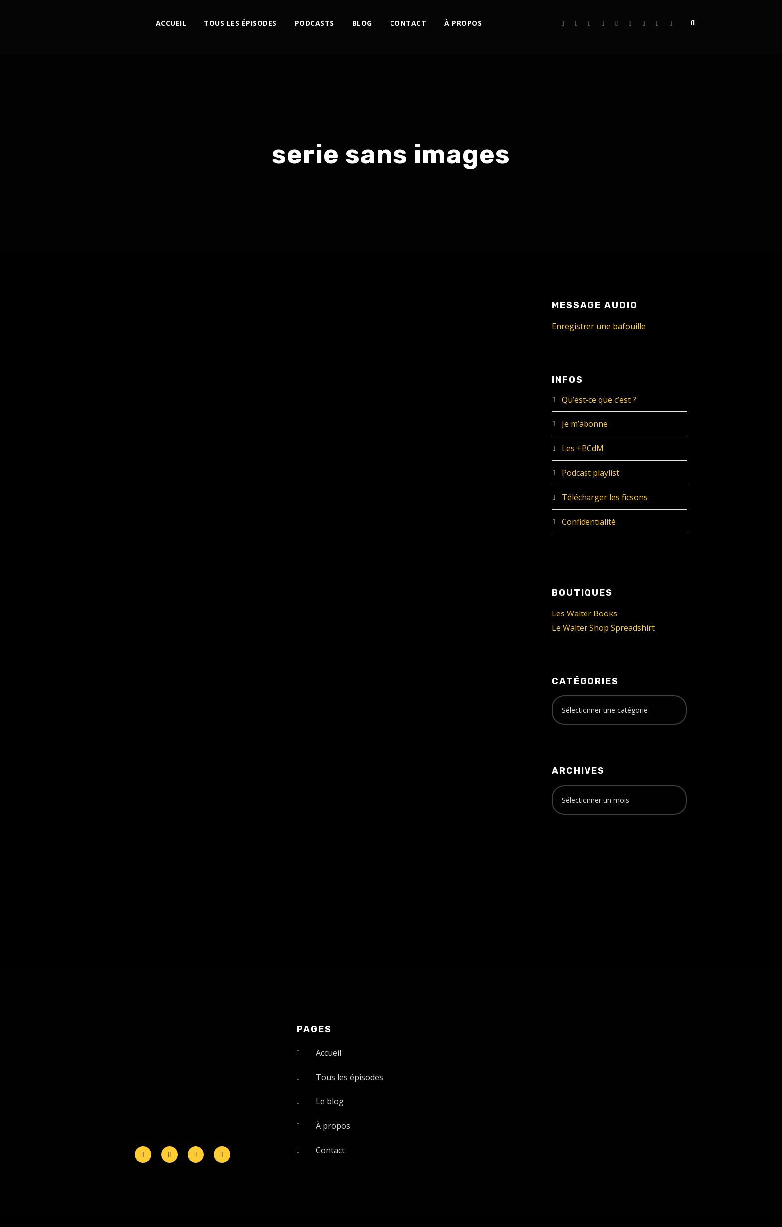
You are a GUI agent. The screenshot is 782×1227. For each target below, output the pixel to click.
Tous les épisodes (240, 23)
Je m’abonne (585, 423)
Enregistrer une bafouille (599, 326)
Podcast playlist (590, 472)
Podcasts (314, 23)
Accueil (171, 23)
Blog (362, 23)
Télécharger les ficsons (605, 497)
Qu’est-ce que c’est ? (599, 399)
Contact (408, 23)
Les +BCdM (583, 448)
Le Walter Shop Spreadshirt (603, 627)
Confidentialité (589, 521)
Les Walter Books (584, 613)
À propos (463, 23)
